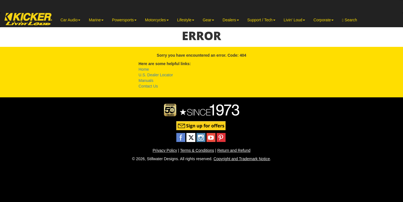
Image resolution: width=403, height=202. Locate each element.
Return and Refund (233, 150)
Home (144, 69)
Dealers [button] (230, 20)
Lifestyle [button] (185, 20)
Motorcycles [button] (157, 20)
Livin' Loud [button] (294, 20)
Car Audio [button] (70, 20)
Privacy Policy (165, 150)
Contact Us (148, 86)
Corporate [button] (323, 20)
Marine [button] (96, 20)
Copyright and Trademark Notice (242, 159)
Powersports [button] (124, 20)
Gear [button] (208, 20)
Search (349, 20)
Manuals (146, 80)
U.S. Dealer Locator (156, 75)
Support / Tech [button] (261, 20)
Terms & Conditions (197, 150)
